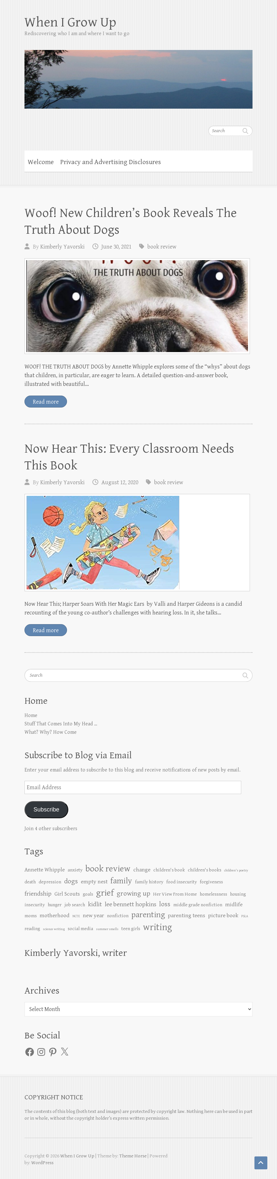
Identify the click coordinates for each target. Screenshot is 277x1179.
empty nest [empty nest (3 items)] (94, 882)
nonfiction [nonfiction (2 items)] (118, 916)
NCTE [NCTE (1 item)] (76, 916)
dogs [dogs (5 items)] (71, 881)
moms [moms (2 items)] (30, 916)
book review (162, 246)
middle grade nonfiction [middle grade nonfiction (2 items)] (197, 905)
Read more (46, 401)
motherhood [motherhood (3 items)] (55, 915)
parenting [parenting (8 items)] (148, 914)
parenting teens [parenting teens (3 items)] (186, 915)
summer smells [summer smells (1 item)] (107, 929)
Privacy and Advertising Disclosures (110, 162)
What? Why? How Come (50, 732)
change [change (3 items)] (141, 870)
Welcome (41, 162)
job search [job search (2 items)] (74, 905)
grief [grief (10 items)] (105, 893)
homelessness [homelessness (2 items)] (213, 894)
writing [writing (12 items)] (157, 927)
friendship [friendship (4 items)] (38, 894)
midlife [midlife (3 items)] (234, 904)
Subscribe (46, 809)
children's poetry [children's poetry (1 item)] (236, 870)
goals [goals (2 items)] (88, 894)
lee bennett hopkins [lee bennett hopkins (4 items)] (130, 904)
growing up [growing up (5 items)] (133, 893)
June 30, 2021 (116, 246)
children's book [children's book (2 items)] (169, 870)
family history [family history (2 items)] (149, 882)
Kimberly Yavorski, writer (75, 953)
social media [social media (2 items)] (80, 928)
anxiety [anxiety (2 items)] (75, 870)
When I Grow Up (70, 22)
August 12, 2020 (119, 482)
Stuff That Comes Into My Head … (60, 724)
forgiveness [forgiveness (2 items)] (211, 882)
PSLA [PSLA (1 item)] (244, 916)
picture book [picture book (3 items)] (223, 915)
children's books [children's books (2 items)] (204, 870)
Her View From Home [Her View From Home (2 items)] (175, 894)
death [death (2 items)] (30, 882)
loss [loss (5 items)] (164, 904)
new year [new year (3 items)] (93, 915)
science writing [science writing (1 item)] (54, 929)
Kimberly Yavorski (62, 246)
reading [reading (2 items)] (32, 928)
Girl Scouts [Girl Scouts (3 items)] (67, 894)
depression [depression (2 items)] (50, 882)
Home (30, 715)
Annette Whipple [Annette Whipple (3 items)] (44, 870)
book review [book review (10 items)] (107, 869)
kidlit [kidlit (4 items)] (95, 904)
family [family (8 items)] (121, 881)
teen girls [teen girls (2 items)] (130, 928)
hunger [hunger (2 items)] (55, 905)
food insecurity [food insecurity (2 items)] (181, 882)
